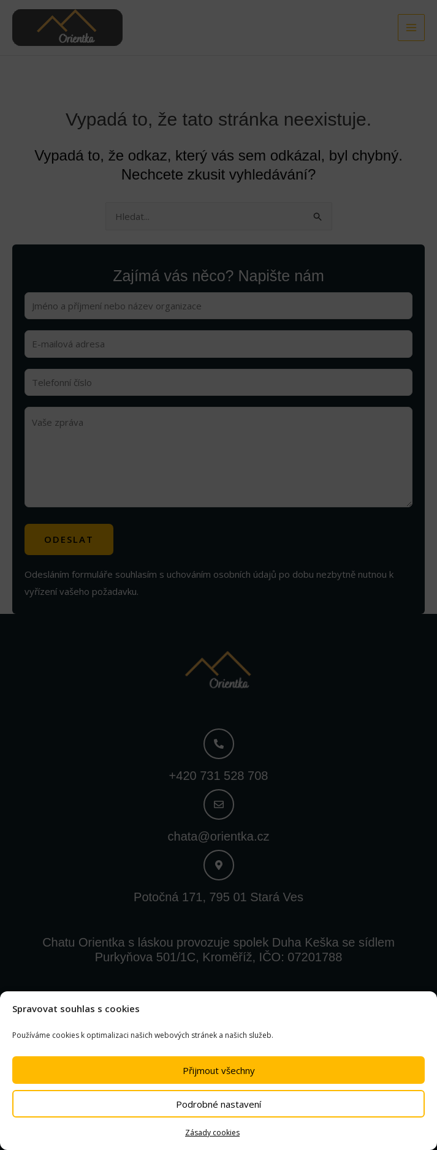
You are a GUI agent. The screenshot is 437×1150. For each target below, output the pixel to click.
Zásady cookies (212, 1132)
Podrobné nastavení (218, 1104)
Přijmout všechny (219, 1070)
